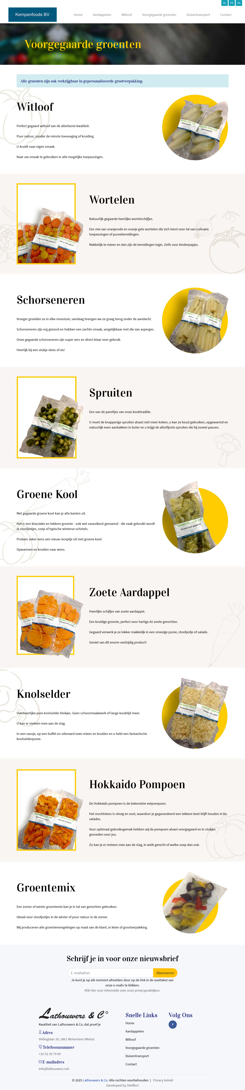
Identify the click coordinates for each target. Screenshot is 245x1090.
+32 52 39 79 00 (50, 1054)
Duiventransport (198, 14)
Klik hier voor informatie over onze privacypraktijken (122, 990)
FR (231, 3)
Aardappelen (102, 14)
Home (78, 14)
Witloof (127, 14)
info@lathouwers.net (54, 1068)
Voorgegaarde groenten (159, 14)
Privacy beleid (163, 1080)
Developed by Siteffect (122, 1085)
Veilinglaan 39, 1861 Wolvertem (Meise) (67, 1039)
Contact (225, 14)
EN (238, 3)
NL (224, 3)
